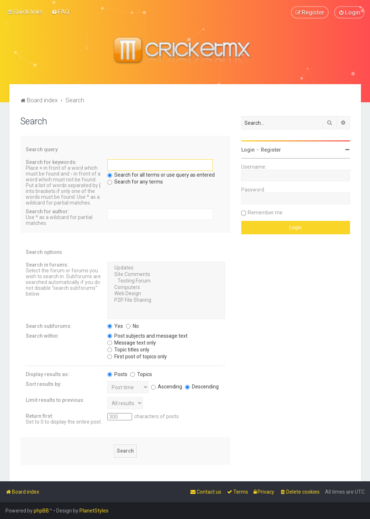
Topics (141, 374)
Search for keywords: (51, 162)
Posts (117, 374)
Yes (115, 326)
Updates (166, 268)
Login (248, 150)
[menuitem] (60, 11)
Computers (166, 287)
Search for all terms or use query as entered (161, 175)
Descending (202, 386)
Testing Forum (166, 280)
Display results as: (47, 374)
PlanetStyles (93, 511)
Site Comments (166, 274)
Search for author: (47, 211)
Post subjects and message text (147, 335)
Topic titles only (128, 349)
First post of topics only (137, 356)
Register (271, 150)
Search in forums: (47, 265)
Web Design (166, 294)
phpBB (41, 511)
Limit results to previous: (55, 400)
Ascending (166, 386)
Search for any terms (135, 182)
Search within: (42, 335)
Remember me (265, 212)
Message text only (131, 342)
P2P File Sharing (166, 300)
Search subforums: (49, 326)
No (132, 326)
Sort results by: (44, 384)
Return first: (39, 416)
